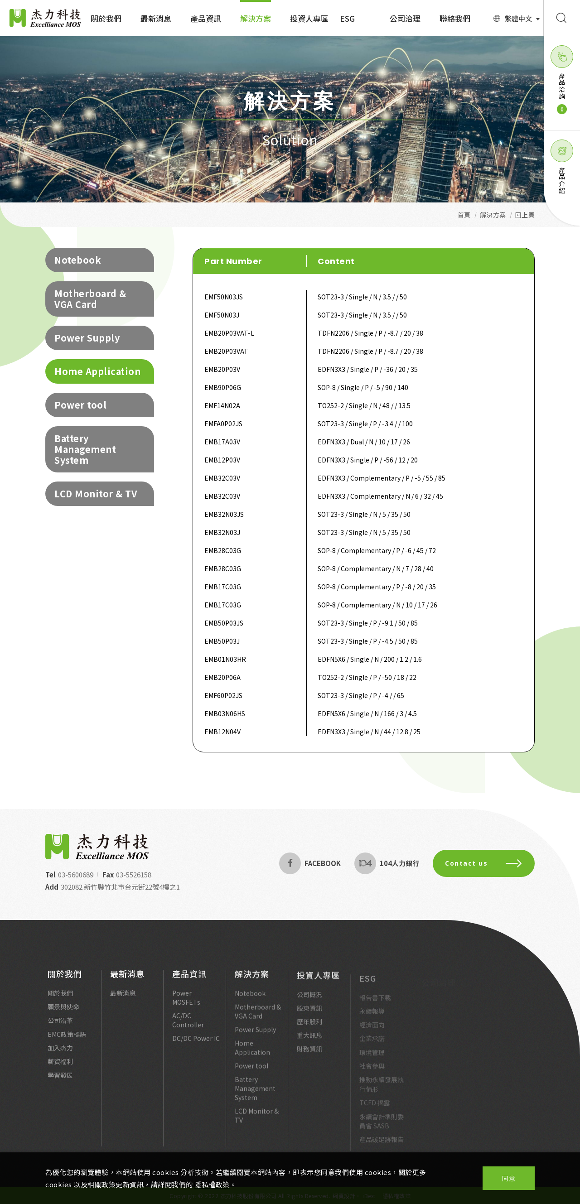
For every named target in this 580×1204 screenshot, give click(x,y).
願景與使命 (63, 1012)
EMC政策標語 (67, 1040)
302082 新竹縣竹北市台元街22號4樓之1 (113, 886)
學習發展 (60, 1081)
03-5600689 (69, 874)
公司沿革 (60, 1026)
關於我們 (65, 980)
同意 (508, 1178)
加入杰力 (60, 1054)
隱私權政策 (212, 1184)
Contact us (490, 863)
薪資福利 (60, 1067)
